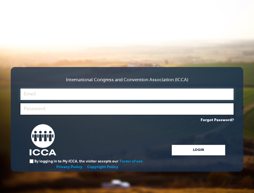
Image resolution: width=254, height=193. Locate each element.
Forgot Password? (217, 120)
